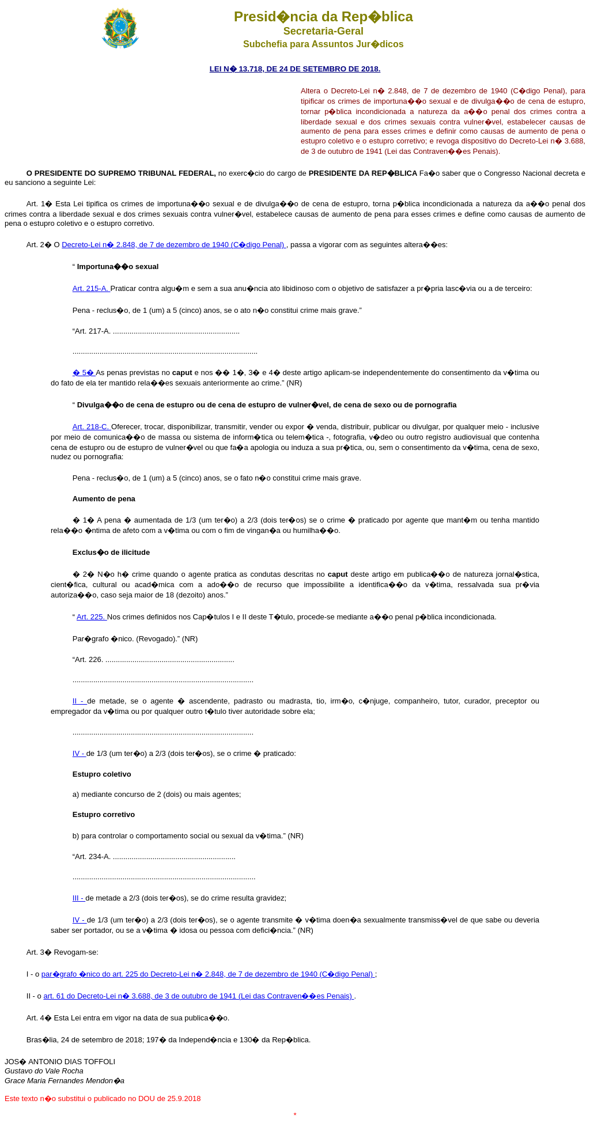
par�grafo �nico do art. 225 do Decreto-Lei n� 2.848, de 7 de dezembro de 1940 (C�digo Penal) (208, 974)
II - (80, 701)
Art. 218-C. (92, 426)
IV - (79, 753)
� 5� (84, 372)
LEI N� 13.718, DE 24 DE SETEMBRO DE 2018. (295, 69)
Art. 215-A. (92, 288)
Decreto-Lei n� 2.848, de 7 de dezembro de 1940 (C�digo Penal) (174, 244)
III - (79, 898)
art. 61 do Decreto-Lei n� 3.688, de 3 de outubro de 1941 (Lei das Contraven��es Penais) (198, 996)
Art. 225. (92, 616)
